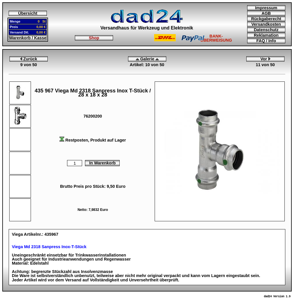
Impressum (266, 7)
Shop (94, 38)
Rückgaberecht (266, 18)
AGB (266, 13)
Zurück (28, 59)
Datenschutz (266, 29)
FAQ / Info (266, 40)
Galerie (147, 59)
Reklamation (266, 35)
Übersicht (27, 13)
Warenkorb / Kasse (27, 38)
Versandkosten (266, 24)
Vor (265, 59)
